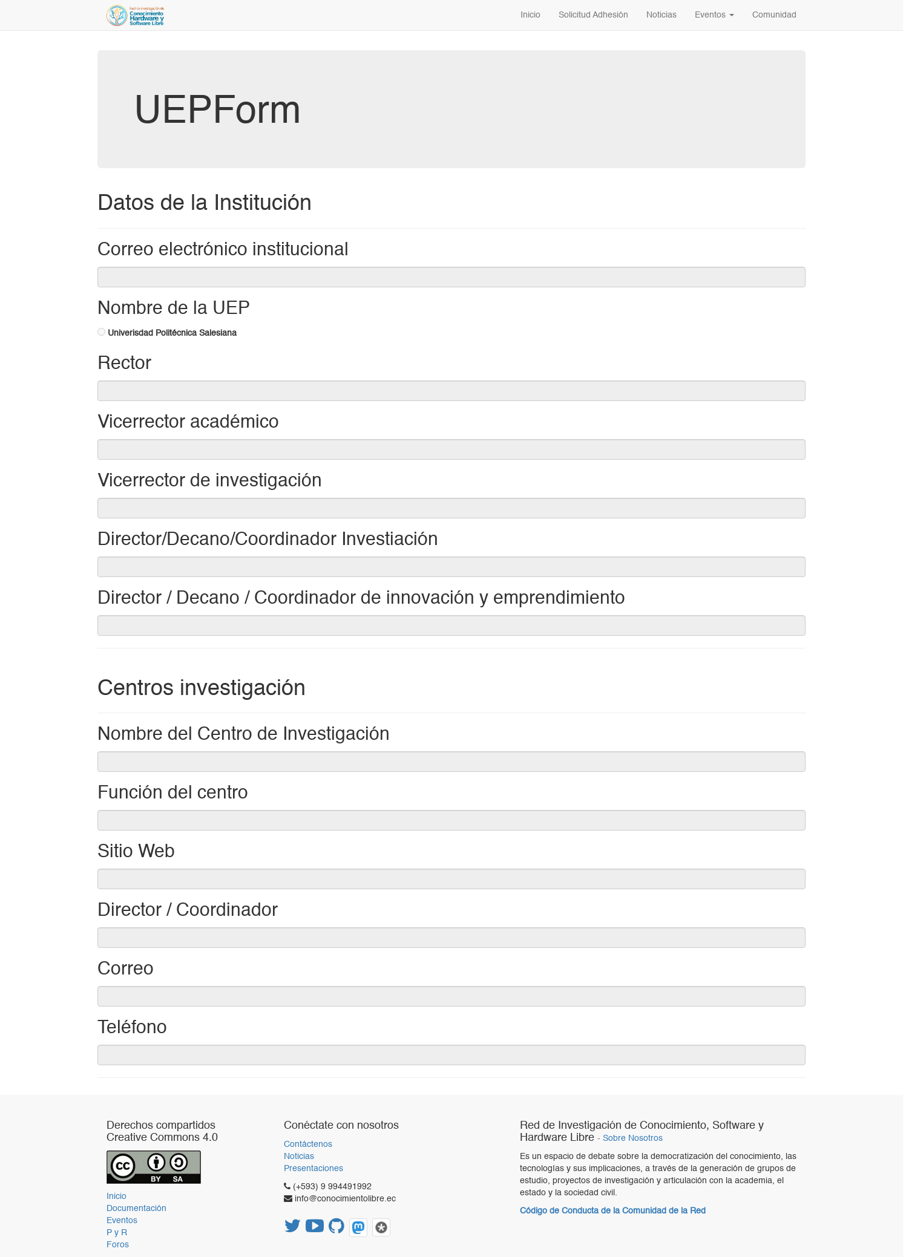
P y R (117, 1233)
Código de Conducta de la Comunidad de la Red (613, 1211)
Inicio (116, 1196)
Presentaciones (313, 1168)
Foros (118, 1245)
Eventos (122, 1220)
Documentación (136, 1208)
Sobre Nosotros (633, 1139)
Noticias (299, 1156)
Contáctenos (308, 1144)
